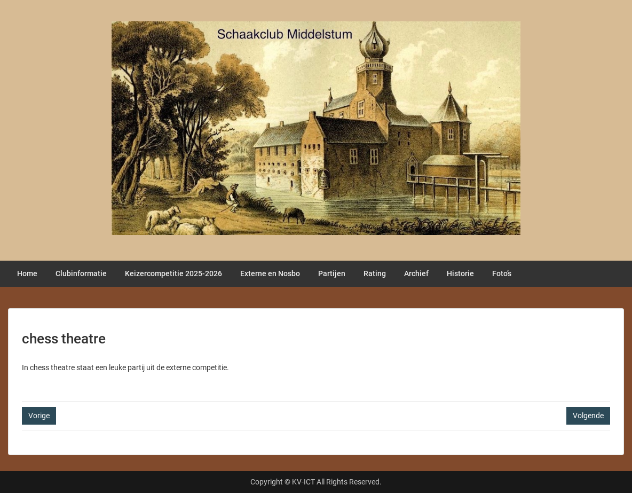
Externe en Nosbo (270, 273)
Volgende (588, 415)
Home (27, 273)
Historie (460, 273)
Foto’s (501, 273)
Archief (416, 273)
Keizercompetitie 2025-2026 (173, 273)
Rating (375, 273)
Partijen (331, 273)
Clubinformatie (81, 273)
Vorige (39, 415)
